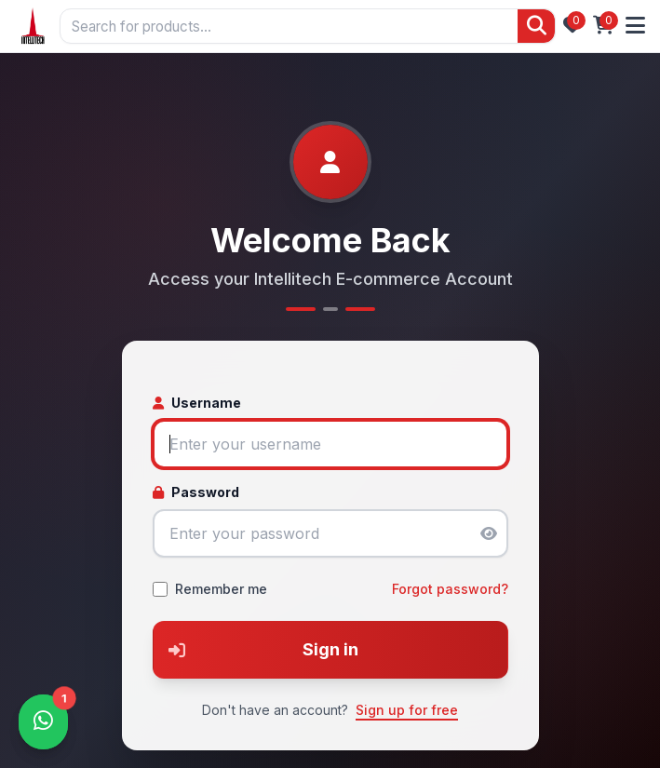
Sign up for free (407, 710)
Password (196, 492)
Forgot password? (450, 589)
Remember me (221, 589)
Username (197, 403)
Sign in (256, 650)
